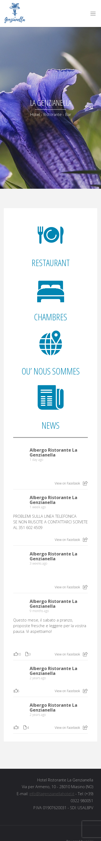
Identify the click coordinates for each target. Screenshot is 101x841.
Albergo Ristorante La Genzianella (53, 452)
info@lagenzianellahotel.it (51, 793)
